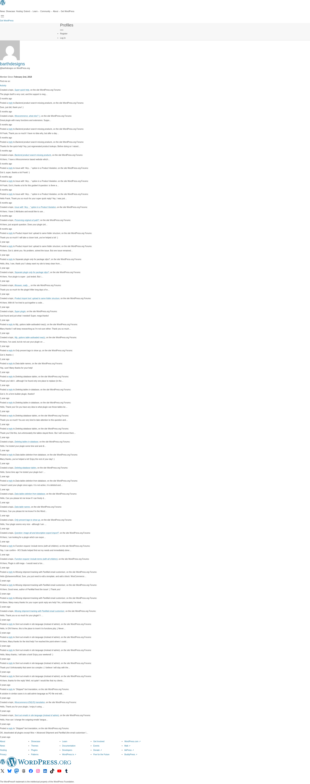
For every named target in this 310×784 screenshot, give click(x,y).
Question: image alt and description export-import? (36, 533)
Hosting (3, 750)
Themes (34, 746)
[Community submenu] (46, 11)
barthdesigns (12, 63)
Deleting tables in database (26, 442)
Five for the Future (101, 754)
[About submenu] (56, 11)
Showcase (35, 741)
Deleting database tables (25, 468)
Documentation (69, 746)
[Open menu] (2, 16)
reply (10, 103)
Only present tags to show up (27, 520)
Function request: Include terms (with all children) (36, 559)
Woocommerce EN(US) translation (29, 702)
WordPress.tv (69, 754)
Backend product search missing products (32, 155)
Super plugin (20, 311)
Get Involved (98, 741)
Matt (127, 746)
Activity (3, 86)
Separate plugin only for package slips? (31, 272)
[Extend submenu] (28, 11)
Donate (97, 750)
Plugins (34, 750)
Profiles (66, 25)
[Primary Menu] (61, 30)
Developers (67, 750)
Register (63, 34)
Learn (64, 741)
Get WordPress (6, 21)
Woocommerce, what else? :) (27, 116)
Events (96, 746)
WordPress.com (132, 741)
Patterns (34, 754)
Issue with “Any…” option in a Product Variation (35, 207)
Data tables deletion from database (29, 494)
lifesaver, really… (21, 285)
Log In (63, 38)
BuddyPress (130, 754)
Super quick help (21, 90)
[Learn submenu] (36, 11)
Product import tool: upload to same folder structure (36, 298)
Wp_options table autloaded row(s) (29, 337)
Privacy (3, 754)
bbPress (129, 750)
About (2, 741)
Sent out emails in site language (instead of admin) (36, 715)
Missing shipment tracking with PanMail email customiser (39, 611)
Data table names (22, 507)
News (2, 746)
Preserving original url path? (26, 220)
